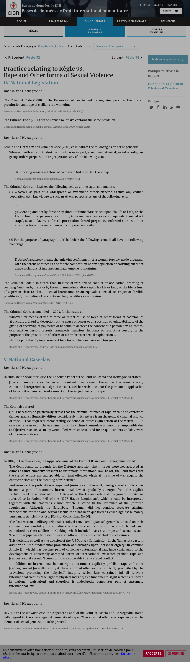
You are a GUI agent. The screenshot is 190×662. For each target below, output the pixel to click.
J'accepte (153, 653)
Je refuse (176, 653)
